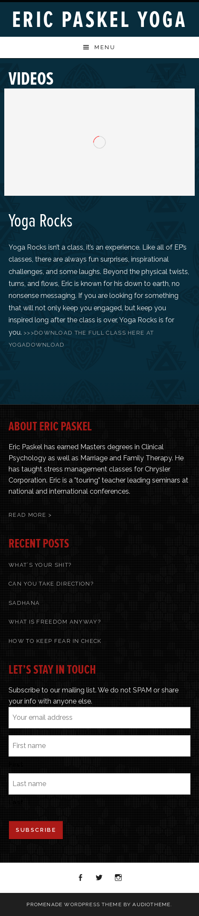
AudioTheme (151, 904)
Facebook (81, 878)
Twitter (99, 878)
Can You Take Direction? (51, 583)
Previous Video (160, 74)
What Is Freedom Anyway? (55, 622)
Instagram (119, 878)
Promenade (44, 904)
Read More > (30, 515)
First (16, 764)
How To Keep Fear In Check (55, 641)
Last (16, 802)
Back (171, 74)
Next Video (182, 74)
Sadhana (24, 603)
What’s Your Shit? (40, 565)
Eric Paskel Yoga (99, 20)
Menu (104, 47)
